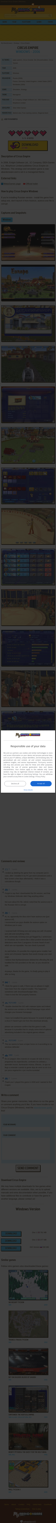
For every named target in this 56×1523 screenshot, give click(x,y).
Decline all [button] (15, 784)
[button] (28, 789)
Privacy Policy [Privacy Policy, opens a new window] (40, 776)
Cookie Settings (29, 776)
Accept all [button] (41, 783)
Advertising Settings (31, 774)
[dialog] (28, 761)
